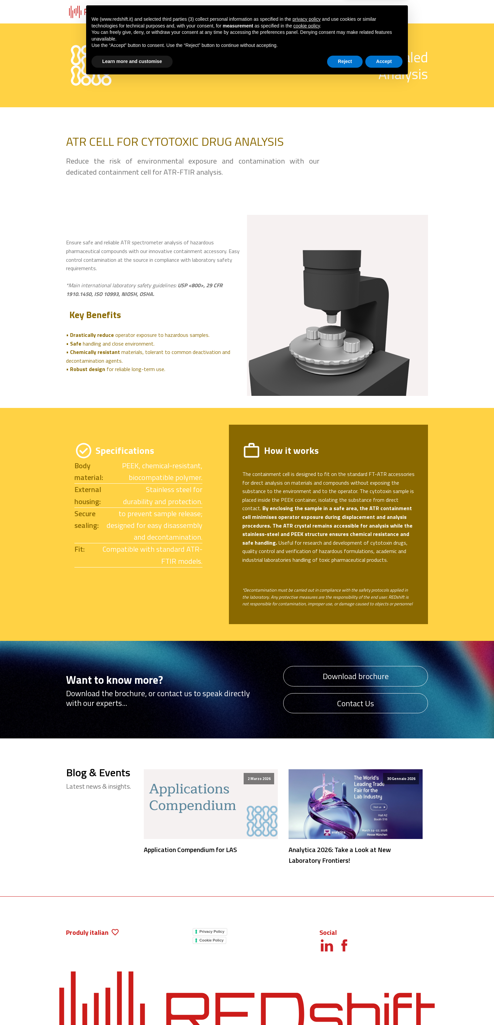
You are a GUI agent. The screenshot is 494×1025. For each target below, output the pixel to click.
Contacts (393, 12)
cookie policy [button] (306, 971)
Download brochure (356, 676)
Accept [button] (384, 1006)
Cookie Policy (211, 940)
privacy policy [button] (307, 964)
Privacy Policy (212, 931)
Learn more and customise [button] (132, 1006)
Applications (218, 12)
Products (160, 12)
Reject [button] (345, 1006)
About (335, 12)
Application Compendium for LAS (190, 849)
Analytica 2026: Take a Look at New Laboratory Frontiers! (340, 854)
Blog (277, 12)
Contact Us (355, 703)
